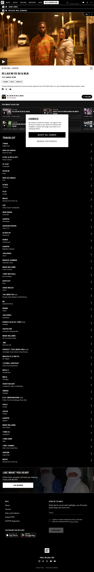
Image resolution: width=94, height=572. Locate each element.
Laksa (8, 77)
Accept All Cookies (47, 135)
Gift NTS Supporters (12, 521)
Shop (40, 2)
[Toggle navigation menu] (91, 2)
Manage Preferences (47, 141)
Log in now (18, 485)
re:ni (14, 77)
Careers (8, 509)
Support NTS (10, 517)
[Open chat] (83, 2)
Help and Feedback (12, 513)
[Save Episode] (91, 68)
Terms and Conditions (52, 567)
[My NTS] (87, 2)
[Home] (2, 2)
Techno (5, 82)
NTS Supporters (51, 2)
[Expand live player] (91, 14)
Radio (8, 2)
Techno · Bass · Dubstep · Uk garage (14, 129)
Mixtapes (32, 2)
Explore (23, 2)
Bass (12, 82)
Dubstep (19, 82)
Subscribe (56, 530)
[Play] (47, 39)
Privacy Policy (73, 521)
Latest (15, 2)
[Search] (67, 2)
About (7, 505)
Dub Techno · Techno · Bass (11, 116)
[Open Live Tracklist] (86, 14)
